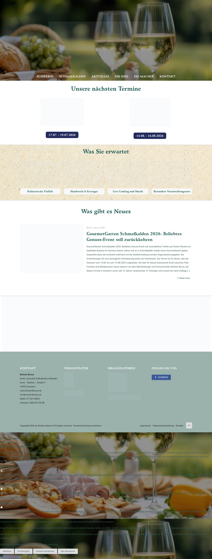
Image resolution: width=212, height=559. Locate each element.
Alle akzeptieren (68, 551)
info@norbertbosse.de (30, 394)
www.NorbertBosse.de (31, 390)
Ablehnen (7, 551)
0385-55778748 (36, 402)
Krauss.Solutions (93, 425)
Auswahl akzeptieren (45, 551)
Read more (184, 278)
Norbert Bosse (45, 425)
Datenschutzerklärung (163, 425)
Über (6, 442)
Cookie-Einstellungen (10, 438)
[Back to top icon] (189, 425)
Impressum (145, 425)
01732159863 (33, 398)
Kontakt (179, 425)
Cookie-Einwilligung (9, 434)
